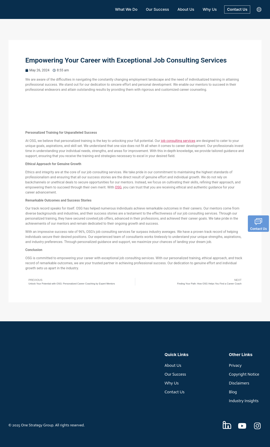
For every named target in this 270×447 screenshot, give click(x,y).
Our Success (157, 9)
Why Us (210, 9)
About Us (185, 9)
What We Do (126, 9)
